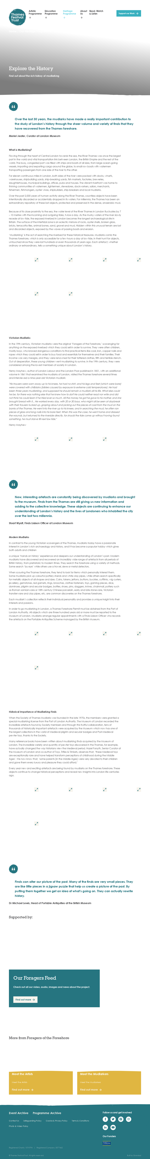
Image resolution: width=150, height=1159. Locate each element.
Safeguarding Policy (32, 1121)
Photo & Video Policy (18, 1126)
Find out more (23, 999)
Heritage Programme (69, 12)
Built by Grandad (134, 1155)
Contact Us (14, 1121)
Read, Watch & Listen (96, 12)
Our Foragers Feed (34, 978)
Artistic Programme (35, 12)
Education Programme (51, 12)
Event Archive (18, 1113)
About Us (83, 12)
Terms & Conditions (80, 1121)
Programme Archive (47, 1113)
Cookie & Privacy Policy (56, 1121)
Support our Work (127, 13)
